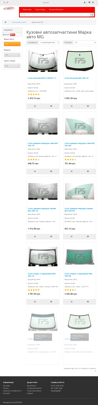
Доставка (6, 386)
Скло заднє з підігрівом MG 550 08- (78, 274)
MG (13, 35)
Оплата (6, 388)
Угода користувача (34, 391)
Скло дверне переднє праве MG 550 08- (79, 209)
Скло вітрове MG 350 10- (77, 78)
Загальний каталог (56, 9)
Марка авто (27, 9)
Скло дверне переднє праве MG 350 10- (42, 209)
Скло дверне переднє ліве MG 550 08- (80, 144)
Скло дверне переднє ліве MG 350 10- (43, 144)
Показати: (68, 42)
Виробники (31, 386)
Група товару (40, 9)
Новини (30, 393)
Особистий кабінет (34, 388)
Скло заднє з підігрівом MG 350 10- (42, 274)
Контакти (6, 393)
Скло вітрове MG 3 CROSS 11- (42, 78)
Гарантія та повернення (12, 391)
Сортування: (32, 42)
